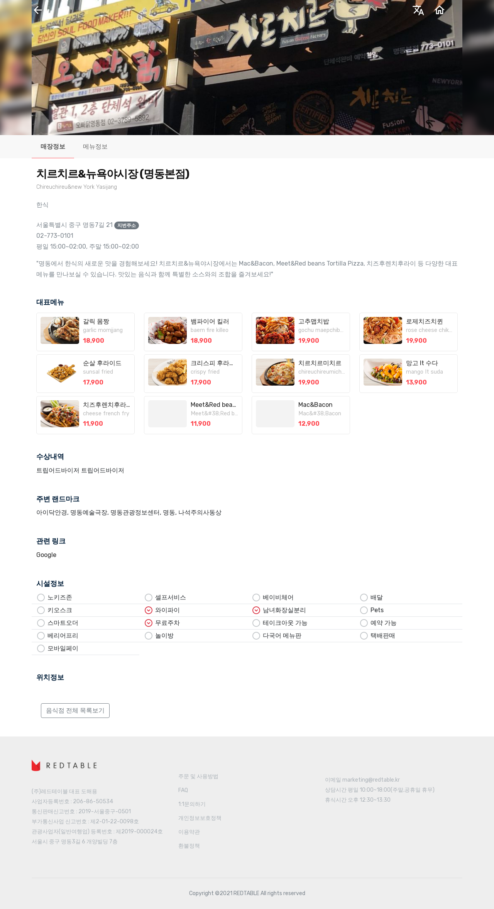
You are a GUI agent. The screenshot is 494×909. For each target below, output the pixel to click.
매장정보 (53, 146)
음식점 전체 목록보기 (75, 710)
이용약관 (189, 832)
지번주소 (126, 225)
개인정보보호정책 (200, 818)
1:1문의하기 (192, 804)
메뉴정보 (95, 146)
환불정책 (189, 846)
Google (46, 555)
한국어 (368, 13)
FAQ (183, 790)
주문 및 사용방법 (198, 776)
